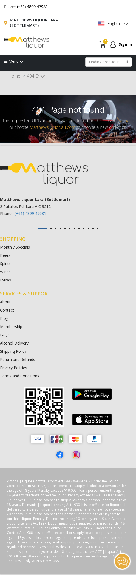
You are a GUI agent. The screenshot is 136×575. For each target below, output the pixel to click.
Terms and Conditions (19, 375)
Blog (4, 318)
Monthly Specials (15, 247)
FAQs (5, 334)
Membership (11, 326)
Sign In (125, 44)
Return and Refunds (17, 359)
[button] (42, 228)
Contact (7, 310)
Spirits (5, 263)
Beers (5, 255)
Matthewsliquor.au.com (52, 127)
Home (14, 76)
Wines (5, 271)
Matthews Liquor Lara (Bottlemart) (34, 22)
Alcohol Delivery (14, 343)
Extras (5, 280)
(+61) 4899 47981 (32, 6)
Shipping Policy (13, 351)
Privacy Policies (13, 367)
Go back (126, 121)
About (5, 301)
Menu (13, 61)
